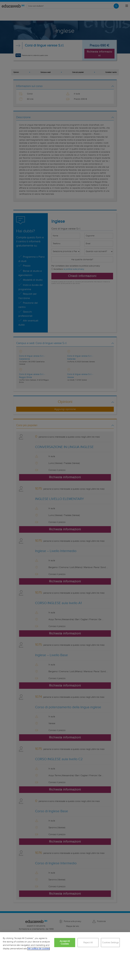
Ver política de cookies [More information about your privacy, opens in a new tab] (39, 948)
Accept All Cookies (65, 942)
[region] (65, 943)
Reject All (88, 942)
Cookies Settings (110, 942)
